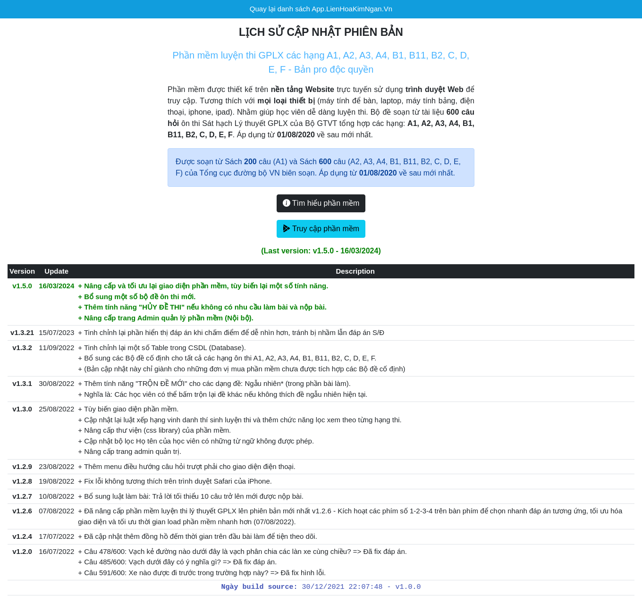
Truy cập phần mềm (321, 229)
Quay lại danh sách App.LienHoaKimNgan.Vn (321, 9)
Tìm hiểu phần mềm (321, 203)
